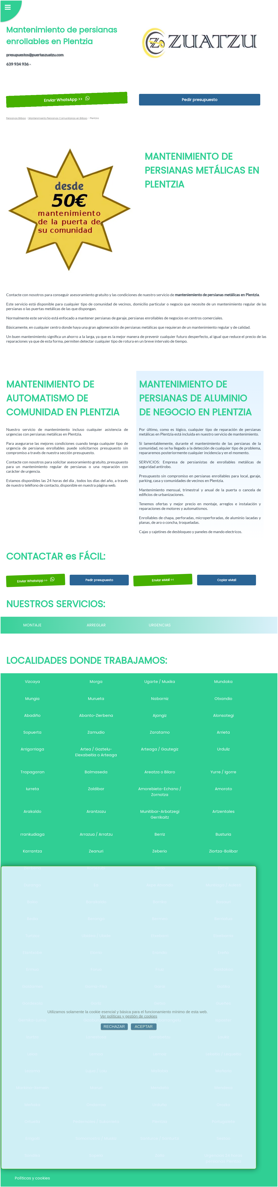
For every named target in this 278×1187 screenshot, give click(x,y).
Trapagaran (32, 772)
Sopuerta (32, 732)
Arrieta (223, 732)
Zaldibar (96, 789)
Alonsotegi (223, 715)
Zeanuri (96, 851)
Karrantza (32, 851)
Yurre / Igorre (223, 772)
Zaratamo (160, 732)
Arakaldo (32, 811)
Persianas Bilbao (16, 118)
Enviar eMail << (163, 580)
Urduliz (223, 749)
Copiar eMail (226, 580)
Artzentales (223, 811)
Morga (96, 681)
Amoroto (223, 789)
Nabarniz (160, 698)
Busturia (223, 834)
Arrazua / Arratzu (96, 834)
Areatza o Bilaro (159, 772)
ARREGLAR (96, 625)
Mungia (32, 698)
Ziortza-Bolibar (223, 851)
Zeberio (159, 851)
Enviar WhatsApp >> (67, 99)
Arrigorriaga (32, 749)
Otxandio (223, 698)
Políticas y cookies (32, 1178)
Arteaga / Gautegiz (159, 749)
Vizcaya (32, 681)
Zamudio (96, 732)
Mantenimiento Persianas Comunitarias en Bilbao (57, 118)
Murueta (96, 698)
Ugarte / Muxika (159, 681)
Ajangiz (160, 715)
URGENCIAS (160, 625)
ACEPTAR (144, 1026)
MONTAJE (32, 625)
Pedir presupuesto (199, 99)
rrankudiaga (32, 834)
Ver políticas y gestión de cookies (128, 1016)
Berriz (159, 834)
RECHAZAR (114, 1026)
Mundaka (223, 681)
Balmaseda (96, 772)
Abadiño (32, 715)
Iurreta (32, 789)
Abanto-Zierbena (96, 715)
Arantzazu (96, 811)
